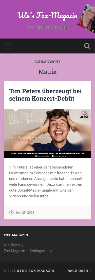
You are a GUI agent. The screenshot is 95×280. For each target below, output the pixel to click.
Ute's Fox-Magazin (47, 15)
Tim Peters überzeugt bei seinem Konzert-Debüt (45, 94)
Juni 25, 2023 (24, 212)
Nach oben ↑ (79, 271)
